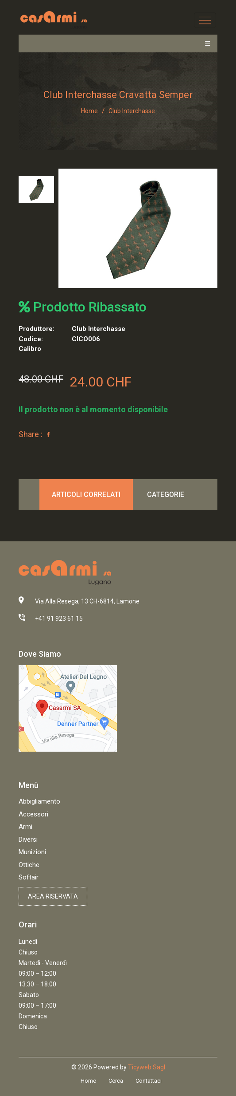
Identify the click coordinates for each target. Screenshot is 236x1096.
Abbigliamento (39, 801)
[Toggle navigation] (205, 20)
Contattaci (148, 1080)
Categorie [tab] (165, 494)
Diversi (28, 840)
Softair (29, 877)
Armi (25, 827)
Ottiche (29, 865)
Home (89, 110)
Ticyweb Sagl (146, 1067)
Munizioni (32, 852)
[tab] (36, 189)
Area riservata (53, 896)
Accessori (33, 814)
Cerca (115, 1080)
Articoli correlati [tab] (86, 494)
